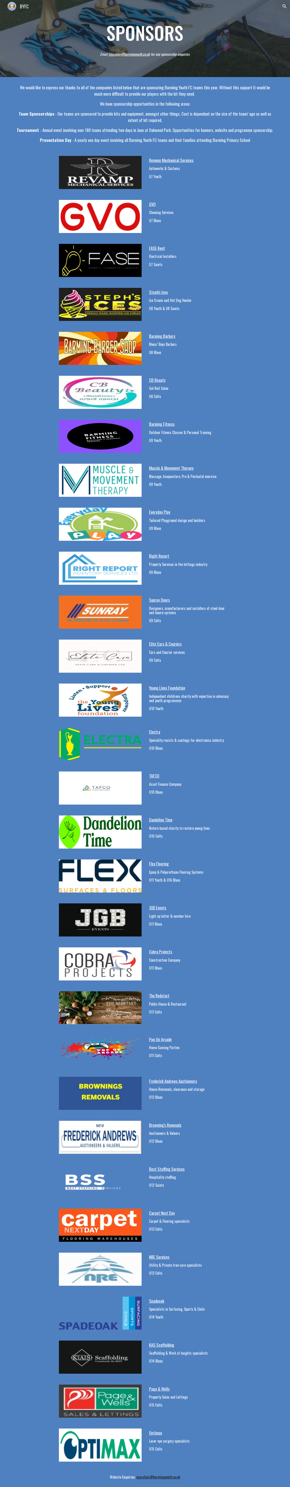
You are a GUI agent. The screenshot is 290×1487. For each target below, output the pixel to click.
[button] (284, 6)
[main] (145, 32)
